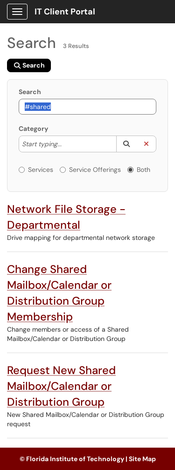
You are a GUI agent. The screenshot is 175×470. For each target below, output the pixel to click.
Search (30, 92)
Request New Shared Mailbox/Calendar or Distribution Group (61, 386)
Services (36, 169)
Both (138, 169)
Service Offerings (90, 169)
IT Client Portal (65, 11)
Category (33, 128)
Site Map (142, 459)
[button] (126, 144)
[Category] (66, 144)
